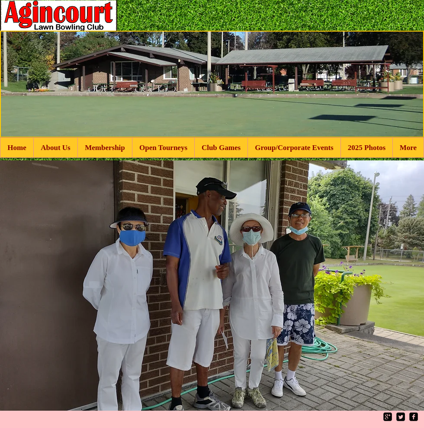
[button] (212, 285)
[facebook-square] (413, 416)
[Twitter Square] (400, 416)
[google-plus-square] (387, 416)
